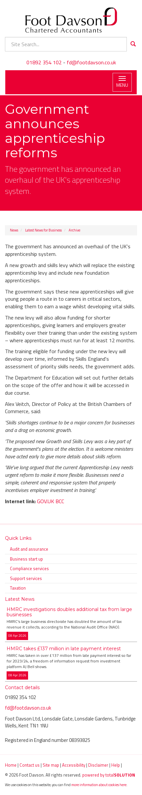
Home (11, 765)
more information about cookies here (98, 784)
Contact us (29, 765)
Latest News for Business (43, 230)
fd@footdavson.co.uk (91, 62)
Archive (74, 230)
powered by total (108, 775)
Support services (26, 578)
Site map (51, 765)
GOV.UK (45, 501)
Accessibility (73, 765)
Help (115, 765)
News (14, 230)
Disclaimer (98, 765)
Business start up (26, 559)
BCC (59, 501)
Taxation (18, 588)
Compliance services (29, 568)
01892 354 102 (44, 62)
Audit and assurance (29, 549)
